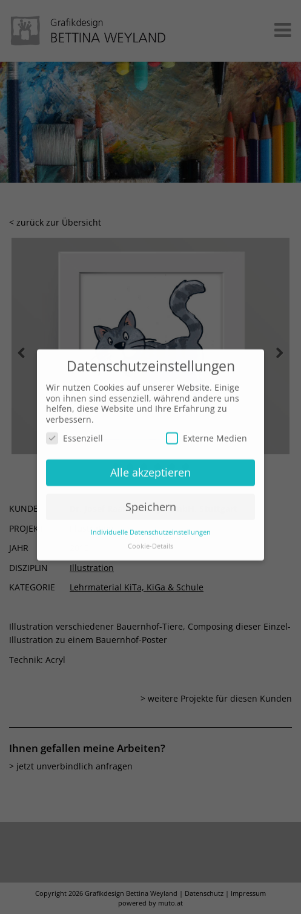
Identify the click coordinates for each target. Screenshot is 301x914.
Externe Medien (206, 429)
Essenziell (74, 429)
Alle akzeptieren (150, 463)
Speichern (150, 498)
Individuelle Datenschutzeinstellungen (151, 522)
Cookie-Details (150, 536)
